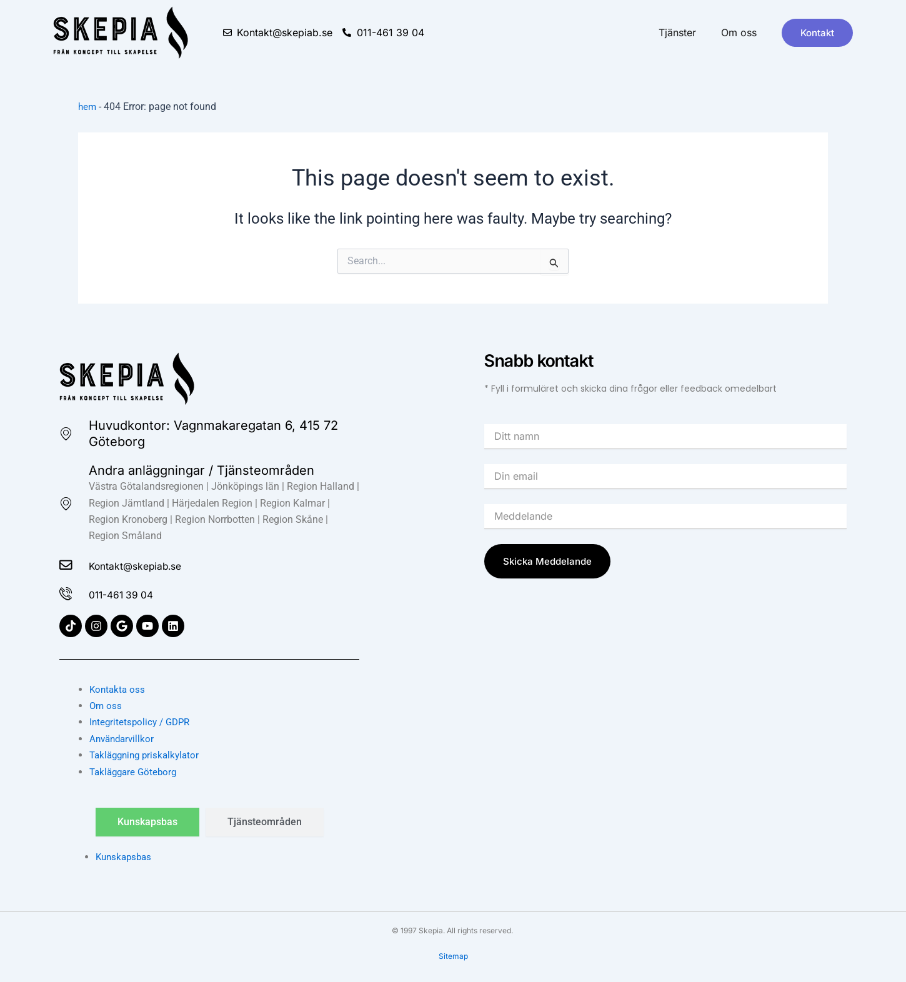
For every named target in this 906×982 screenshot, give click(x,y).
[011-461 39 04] (68, 593)
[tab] (147, 822)
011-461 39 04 (134, 593)
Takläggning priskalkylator (147, 755)
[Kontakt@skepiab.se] (68, 563)
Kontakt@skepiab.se (153, 563)
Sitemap (453, 956)
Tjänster (677, 32)
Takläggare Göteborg (135, 772)
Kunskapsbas (126, 857)
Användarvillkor (123, 739)
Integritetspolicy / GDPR (142, 722)
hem (87, 106)
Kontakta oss (118, 689)
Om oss (739, 32)
